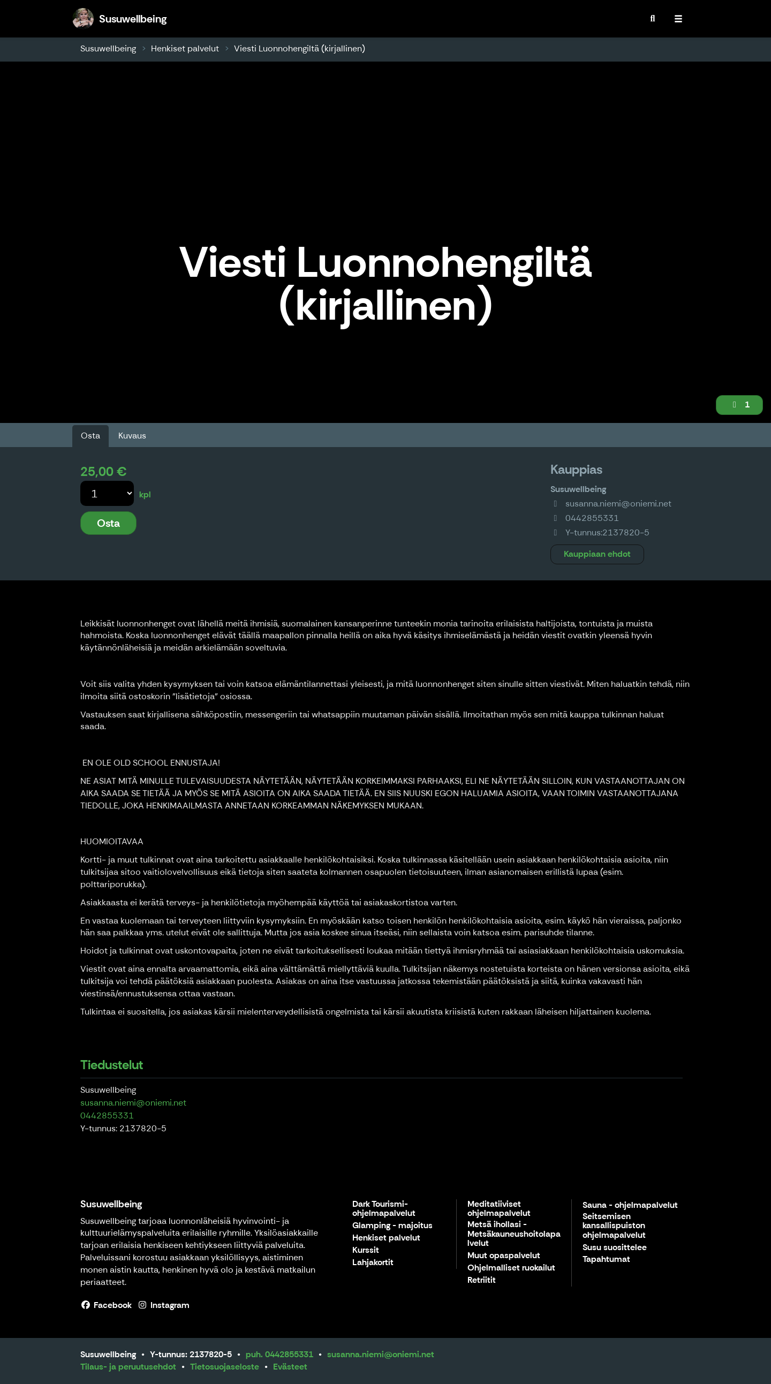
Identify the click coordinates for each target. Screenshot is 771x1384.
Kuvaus (132, 435)
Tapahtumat (606, 1259)
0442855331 (107, 1115)
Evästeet (290, 1366)
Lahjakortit (373, 1263)
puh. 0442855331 (279, 1354)
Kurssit (365, 1250)
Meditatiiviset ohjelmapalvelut (499, 1209)
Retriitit (481, 1280)
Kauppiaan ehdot (597, 553)
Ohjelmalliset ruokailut (511, 1268)
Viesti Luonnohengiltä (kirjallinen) (299, 48)
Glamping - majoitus (392, 1226)
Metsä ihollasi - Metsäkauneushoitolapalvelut (514, 1234)
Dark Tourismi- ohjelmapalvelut (383, 1209)
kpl (145, 494)
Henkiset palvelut (185, 48)
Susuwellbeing (108, 48)
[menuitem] (652, 18)
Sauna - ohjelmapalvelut (630, 1205)
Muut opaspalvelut (503, 1256)
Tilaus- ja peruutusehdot (128, 1366)
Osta (90, 435)
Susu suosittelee (615, 1248)
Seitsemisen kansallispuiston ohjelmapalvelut (614, 1226)
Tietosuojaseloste (224, 1366)
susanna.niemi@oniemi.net (133, 1102)
